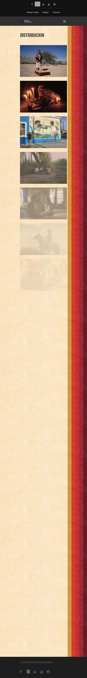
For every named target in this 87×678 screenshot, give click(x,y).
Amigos (46, 12)
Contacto (56, 12)
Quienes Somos (33, 12)
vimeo (37, 4)
